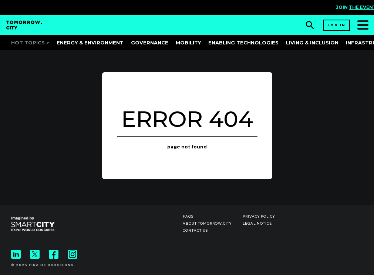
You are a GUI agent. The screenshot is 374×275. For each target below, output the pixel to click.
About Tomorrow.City (207, 223)
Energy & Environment (90, 43)
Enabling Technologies (243, 43)
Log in (336, 25)
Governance (149, 43)
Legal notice (257, 223)
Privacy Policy (259, 216)
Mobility (188, 43)
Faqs (188, 216)
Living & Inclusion (312, 43)
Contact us (195, 230)
